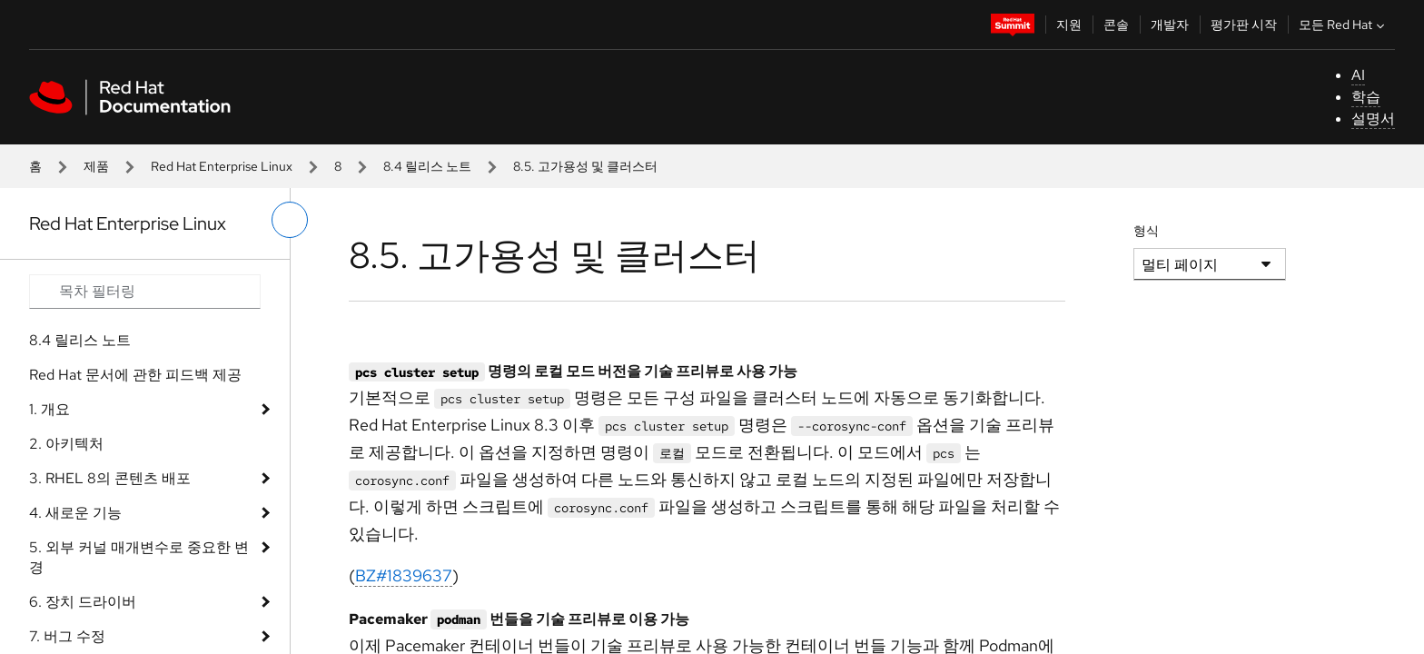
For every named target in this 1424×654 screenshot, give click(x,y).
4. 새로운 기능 (75, 512)
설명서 (1373, 118)
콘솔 (1116, 24)
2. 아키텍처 (66, 443)
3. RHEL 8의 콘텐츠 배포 (110, 478)
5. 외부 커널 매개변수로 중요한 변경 (139, 557)
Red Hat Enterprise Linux (221, 166)
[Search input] (145, 291)
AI (1358, 74)
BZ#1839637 (403, 575)
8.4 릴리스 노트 (427, 166)
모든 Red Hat (1344, 24)
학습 (1365, 96)
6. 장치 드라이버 (82, 601)
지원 (1069, 24)
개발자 (1170, 24)
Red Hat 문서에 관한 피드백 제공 (135, 374)
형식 (1146, 231)
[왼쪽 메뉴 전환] (290, 220)
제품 (96, 166)
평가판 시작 (1244, 24)
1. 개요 (49, 409)
